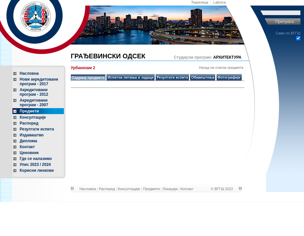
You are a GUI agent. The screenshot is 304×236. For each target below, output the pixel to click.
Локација (170, 189)
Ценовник (29, 152)
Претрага (284, 21)
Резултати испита (37, 129)
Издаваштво (32, 135)
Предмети (29, 111)
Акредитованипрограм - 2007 (34, 102)
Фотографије (229, 77)
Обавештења (202, 77)
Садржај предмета (88, 78)
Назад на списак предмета (221, 67)
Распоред (29, 123)
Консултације (33, 117)
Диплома (28, 141)
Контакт (27, 147)
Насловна (29, 73)
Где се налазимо (36, 158)
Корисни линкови (37, 170)
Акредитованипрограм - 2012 (34, 92)
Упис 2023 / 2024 (35, 164)
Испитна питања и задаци (130, 77)
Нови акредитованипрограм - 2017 (39, 81)
